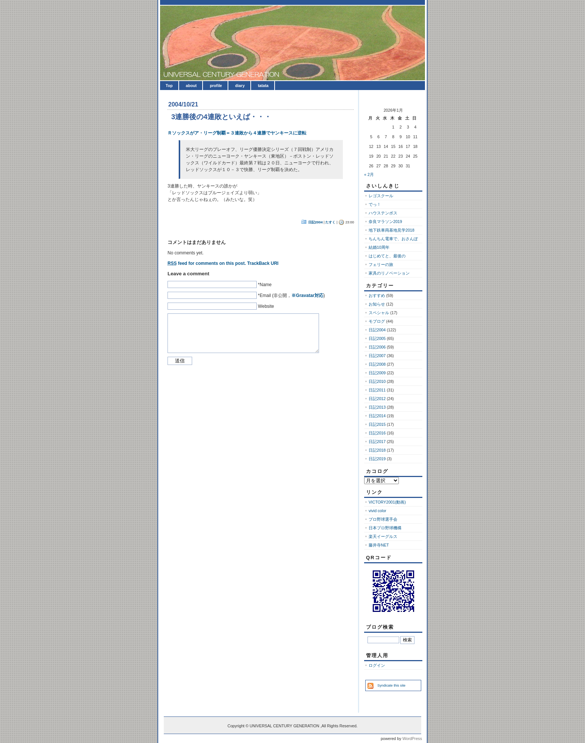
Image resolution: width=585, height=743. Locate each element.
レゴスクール (381, 196)
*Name (265, 284)
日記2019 (377, 458)
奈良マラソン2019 (385, 221)
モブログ (377, 321)
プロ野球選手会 (383, 519)
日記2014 (377, 416)
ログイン (377, 665)
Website (266, 306)
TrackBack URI (262, 263)
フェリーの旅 (381, 264)
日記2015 (377, 424)
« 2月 (369, 174)
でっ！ (375, 204)
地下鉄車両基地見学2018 (391, 230)
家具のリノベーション (389, 273)
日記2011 (377, 390)
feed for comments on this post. (207, 263)
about (191, 85)
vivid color (377, 510)
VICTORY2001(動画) (387, 502)
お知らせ (377, 304)
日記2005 (377, 338)
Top (169, 85)
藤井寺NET (379, 545)
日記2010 (377, 381)
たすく (330, 222)
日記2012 (377, 398)
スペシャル (379, 312)
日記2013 (377, 407)
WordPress (412, 738)
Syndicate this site (392, 685)
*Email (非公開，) (291, 295)
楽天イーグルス (383, 536)
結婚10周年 (379, 247)
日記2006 (377, 347)
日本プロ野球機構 (385, 528)
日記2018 (377, 450)
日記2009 (377, 373)
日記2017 (377, 441)
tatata (263, 85)
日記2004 (315, 222)
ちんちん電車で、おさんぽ (393, 238)
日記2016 (377, 433)
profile (216, 85)
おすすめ (377, 295)
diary (239, 85)
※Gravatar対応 (307, 295)
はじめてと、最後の (387, 256)
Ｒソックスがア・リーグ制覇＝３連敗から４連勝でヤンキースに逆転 (237, 133)
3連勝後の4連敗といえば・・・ (221, 117)
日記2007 (377, 355)
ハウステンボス (383, 213)
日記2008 (377, 364)
